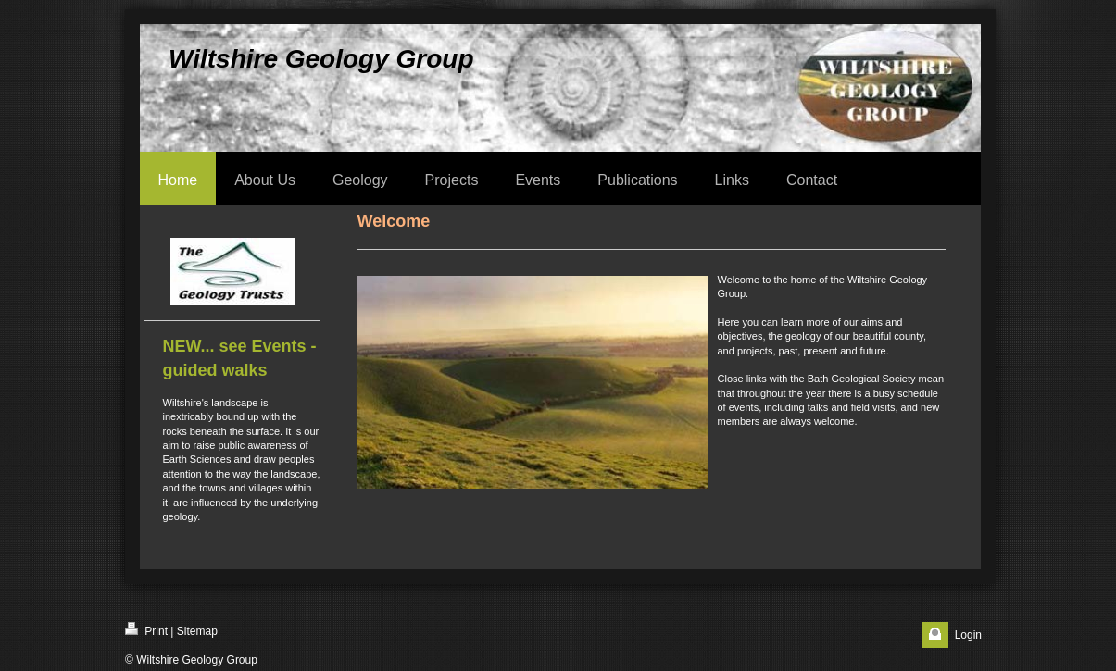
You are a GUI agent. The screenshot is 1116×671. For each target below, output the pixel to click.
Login (968, 634)
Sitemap (197, 631)
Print (146, 630)
